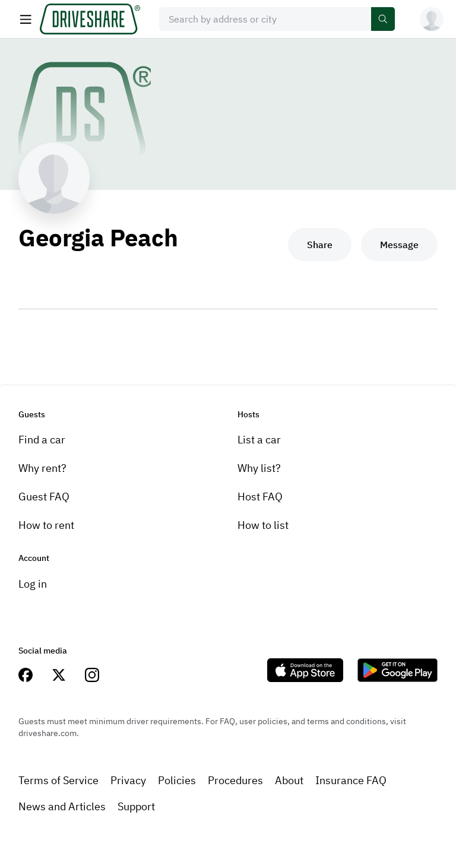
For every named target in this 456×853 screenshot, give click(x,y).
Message (399, 244)
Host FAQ (260, 496)
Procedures (235, 780)
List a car (259, 439)
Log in (32, 584)
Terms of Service (58, 780)
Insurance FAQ (351, 780)
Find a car (41, 439)
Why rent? (42, 468)
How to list (263, 525)
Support (136, 806)
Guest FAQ (43, 496)
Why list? (259, 468)
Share (319, 244)
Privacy (128, 780)
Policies (177, 780)
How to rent (46, 525)
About (289, 780)
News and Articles (62, 806)
